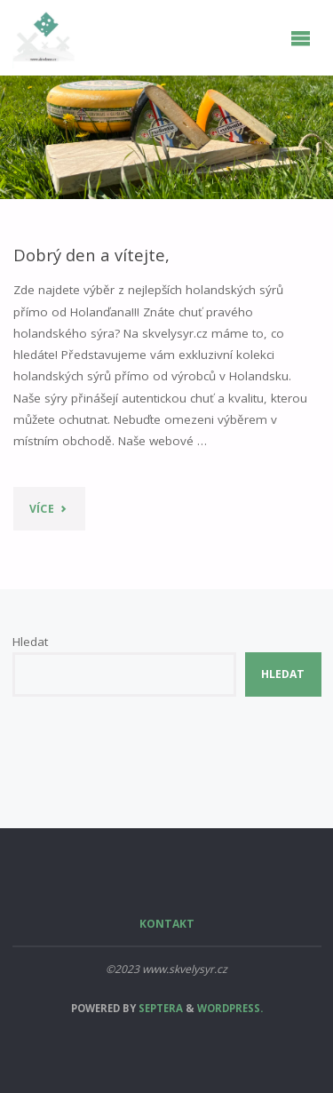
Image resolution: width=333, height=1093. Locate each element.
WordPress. (230, 1008)
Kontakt (166, 923)
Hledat (30, 642)
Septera (159, 1008)
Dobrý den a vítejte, (91, 254)
